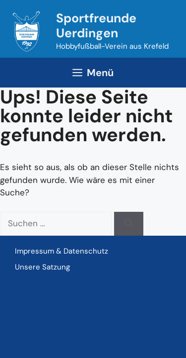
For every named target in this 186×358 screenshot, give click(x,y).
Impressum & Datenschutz (61, 251)
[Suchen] (128, 224)
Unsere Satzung (42, 267)
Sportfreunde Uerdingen (96, 25)
